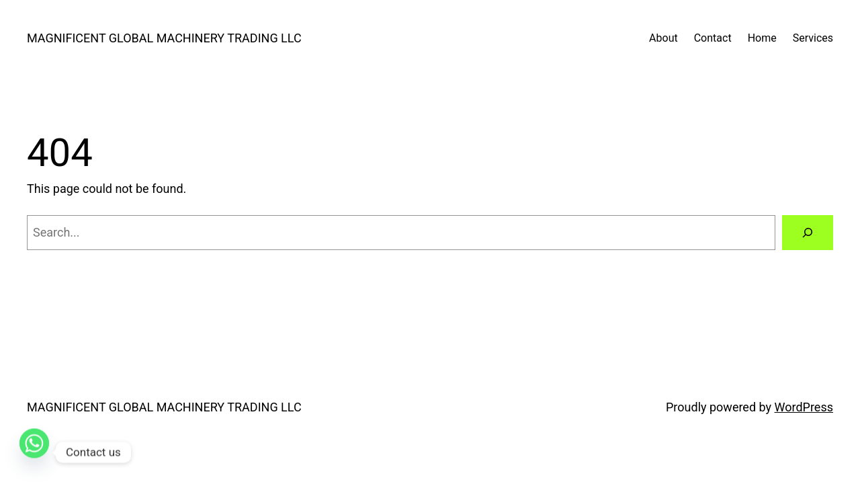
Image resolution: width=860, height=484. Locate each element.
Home (762, 38)
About (663, 38)
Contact (713, 38)
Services (813, 38)
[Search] (807, 232)
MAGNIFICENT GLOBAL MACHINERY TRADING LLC (164, 38)
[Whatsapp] (34, 452)
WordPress (804, 407)
